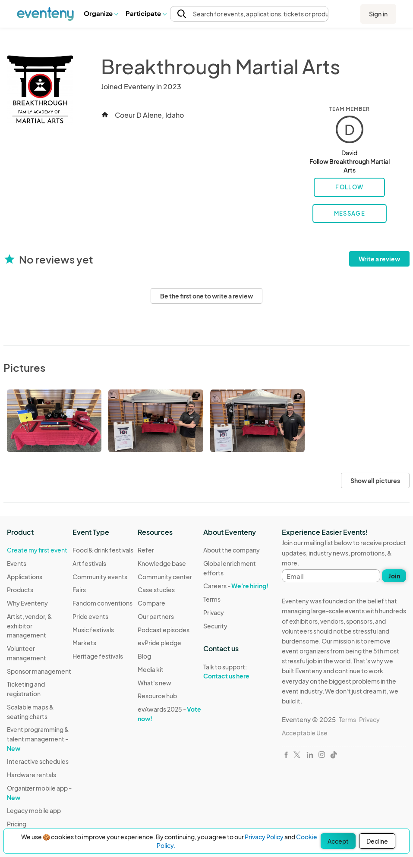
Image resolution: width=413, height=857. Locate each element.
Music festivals (93, 630)
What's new (154, 683)
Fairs (79, 589)
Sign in (378, 14)
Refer (146, 550)
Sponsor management (39, 671)
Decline (377, 841)
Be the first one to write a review (206, 296)
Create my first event (37, 550)
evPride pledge (159, 643)
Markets (84, 643)
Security (215, 626)
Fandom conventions (102, 603)
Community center (165, 577)
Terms (212, 599)
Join (394, 576)
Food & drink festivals (103, 550)
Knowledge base (162, 563)
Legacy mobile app (34, 810)
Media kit (151, 669)
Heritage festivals (98, 656)
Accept (338, 841)
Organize (101, 13)
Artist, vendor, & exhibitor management (29, 625)
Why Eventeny (27, 603)
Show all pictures (375, 480)
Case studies (156, 589)
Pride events (90, 616)
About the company (231, 550)
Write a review (379, 259)
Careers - (235, 586)
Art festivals (89, 563)
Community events (100, 577)
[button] (101, 13)
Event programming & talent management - (38, 738)
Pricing (16, 824)
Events (16, 563)
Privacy (213, 612)
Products (20, 589)
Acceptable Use (305, 733)
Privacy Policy (264, 837)
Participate (146, 13)
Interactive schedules (38, 761)
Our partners (156, 616)
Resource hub (157, 696)
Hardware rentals (31, 775)
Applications (24, 577)
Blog (144, 656)
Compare (151, 603)
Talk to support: (236, 671)
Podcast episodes (163, 630)
